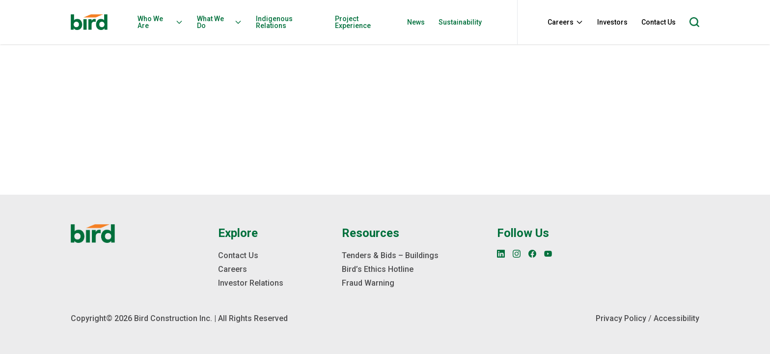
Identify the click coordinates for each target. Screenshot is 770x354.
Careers (565, 22)
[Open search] (694, 22)
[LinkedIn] (501, 254)
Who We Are (160, 22)
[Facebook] (532, 254)
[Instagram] (517, 254)
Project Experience (353, 22)
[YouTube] (548, 254)
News (416, 22)
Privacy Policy (621, 318)
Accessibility (676, 318)
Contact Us (658, 22)
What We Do (219, 22)
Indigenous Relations (274, 22)
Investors (612, 22)
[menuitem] (163, 22)
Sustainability (460, 22)
